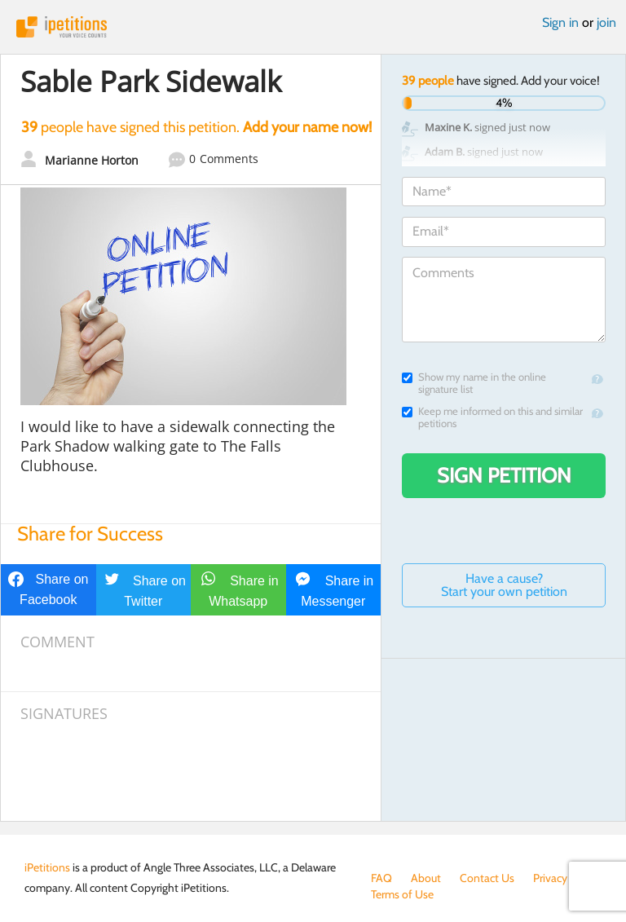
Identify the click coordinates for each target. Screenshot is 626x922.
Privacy (550, 878)
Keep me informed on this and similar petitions (492, 417)
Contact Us (487, 878)
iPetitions (313, 26)
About (426, 878)
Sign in (560, 22)
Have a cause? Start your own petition (504, 585)
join (606, 22)
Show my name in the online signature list (474, 383)
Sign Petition (504, 475)
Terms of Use (402, 894)
